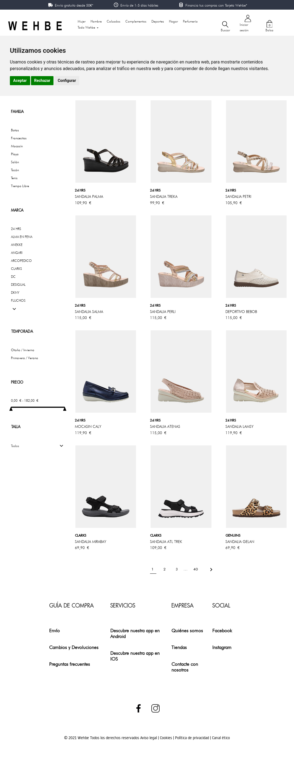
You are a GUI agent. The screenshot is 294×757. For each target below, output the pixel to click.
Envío (54, 630)
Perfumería (190, 21)
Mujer (82, 21)
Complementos (135, 21)
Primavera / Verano (24, 358)
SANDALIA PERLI (163, 311)
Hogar (173, 21)
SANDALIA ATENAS (165, 426)
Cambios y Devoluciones (73, 647)
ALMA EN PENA (21, 237)
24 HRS (16, 229)
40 (196, 569)
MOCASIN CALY (88, 426)
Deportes (157, 21)
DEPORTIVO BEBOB (241, 311)
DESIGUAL (18, 284)
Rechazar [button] (42, 80)
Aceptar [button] (20, 80)
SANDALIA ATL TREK (166, 541)
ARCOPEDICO (21, 261)
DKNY (15, 292)
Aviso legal (149, 737)
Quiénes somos (187, 630)
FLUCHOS (18, 300)
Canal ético (221, 737)
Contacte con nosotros (184, 667)
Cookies (166, 737)
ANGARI (16, 253)
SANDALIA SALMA (89, 311)
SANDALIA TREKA (163, 196)
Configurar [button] (67, 80)
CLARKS (16, 269)
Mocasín (17, 146)
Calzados (113, 21)
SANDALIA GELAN (239, 541)
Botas (15, 130)
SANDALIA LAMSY (239, 426)
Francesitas (19, 138)
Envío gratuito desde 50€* (74, 5)
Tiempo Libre (20, 186)
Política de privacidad (192, 737)
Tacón (15, 170)
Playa (15, 154)
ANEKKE (16, 245)
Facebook (222, 630)
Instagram (221, 647)
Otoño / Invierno (22, 350)
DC (13, 276)
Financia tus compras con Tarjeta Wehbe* (216, 5)
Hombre (96, 21)
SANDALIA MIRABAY (90, 541)
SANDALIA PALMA (89, 196)
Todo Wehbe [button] (87, 27)
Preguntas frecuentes (69, 664)
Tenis (14, 178)
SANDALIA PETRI (238, 196)
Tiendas (179, 647)
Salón (15, 162)
